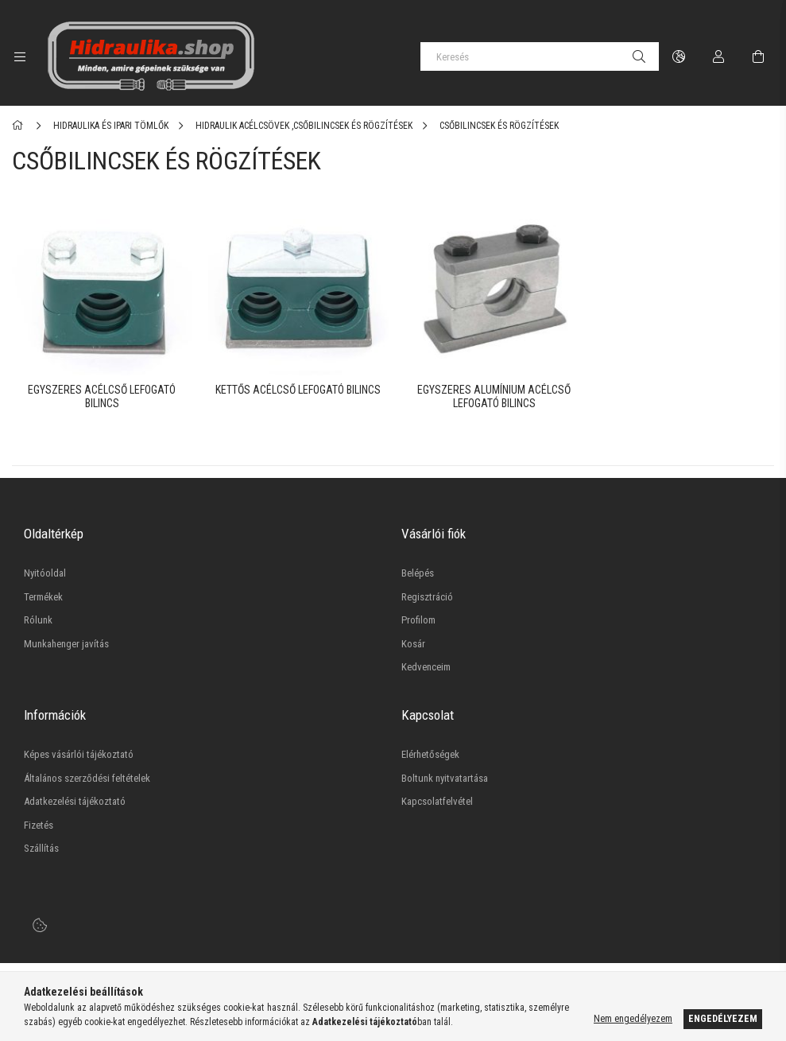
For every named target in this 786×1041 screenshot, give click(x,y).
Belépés (417, 571)
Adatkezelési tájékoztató (75, 800)
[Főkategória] (20, 125)
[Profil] (718, 56)
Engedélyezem (722, 1018)
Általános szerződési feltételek (87, 777)
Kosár (413, 642)
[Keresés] (539, 56)
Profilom (418, 618)
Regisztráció (427, 595)
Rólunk (38, 618)
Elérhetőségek (430, 753)
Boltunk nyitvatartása (444, 777)
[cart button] (758, 56)
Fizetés (38, 823)
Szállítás (41, 847)
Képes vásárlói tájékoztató (79, 753)
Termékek (43, 595)
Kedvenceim (426, 665)
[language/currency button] (679, 56)
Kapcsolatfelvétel (437, 800)
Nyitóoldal (45, 571)
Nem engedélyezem (633, 1018)
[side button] (20, 56)
